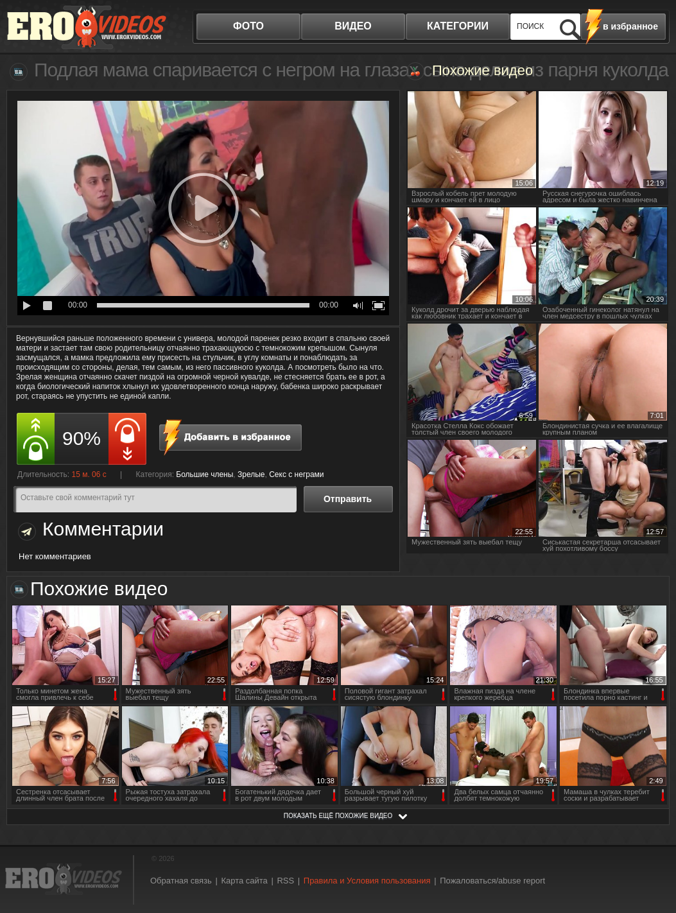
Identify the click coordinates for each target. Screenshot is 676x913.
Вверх (652, 857)
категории (458, 26)
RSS (285, 880)
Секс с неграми (296, 474)
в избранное (630, 26)
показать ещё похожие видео (338, 815)
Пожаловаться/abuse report (492, 880)
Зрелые (251, 474)
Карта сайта (244, 880)
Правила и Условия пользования (367, 880)
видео (353, 26)
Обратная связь (181, 880)
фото (248, 26)
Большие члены (204, 474)
